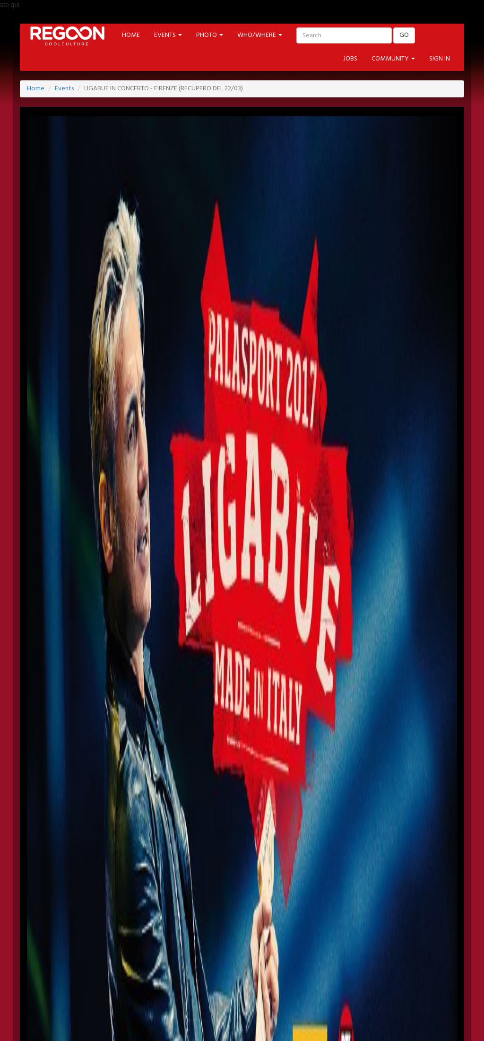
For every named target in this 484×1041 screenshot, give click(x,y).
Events (64, 88)
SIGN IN (439, 58)
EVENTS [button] (168, 35)
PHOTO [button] (209, 35)
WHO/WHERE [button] (259, 35)
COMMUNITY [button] (393, 58)
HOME (131, 35)
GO (404, 35)
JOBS (350, 58)
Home (35, 88)
